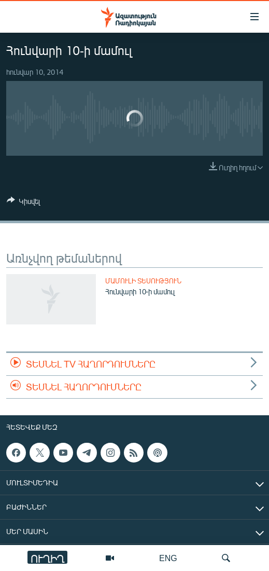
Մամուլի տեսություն (143, 281)
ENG (168, 558)
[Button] (23, 203)
